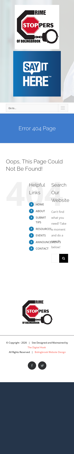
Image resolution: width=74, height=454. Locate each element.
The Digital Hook (37, 347)
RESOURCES (44, 229)
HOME (40, 204)
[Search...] (55, 258)
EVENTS (41, 235)
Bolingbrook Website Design (50, 352)
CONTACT (42, 248)
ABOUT (40, 211)
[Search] (63, 258)
